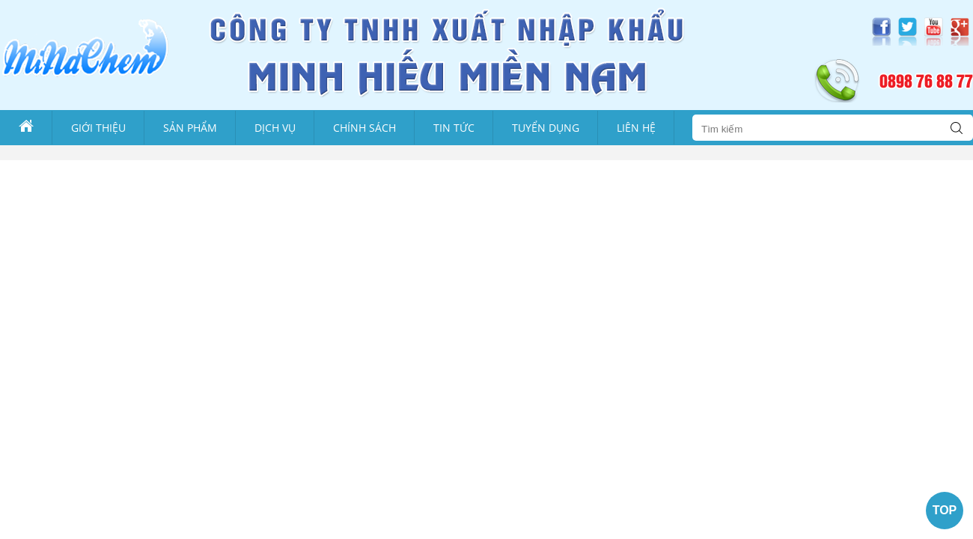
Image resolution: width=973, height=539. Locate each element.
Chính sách (364, 128)
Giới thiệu (98, 128)
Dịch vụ (275, 128)
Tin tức (454, 128)
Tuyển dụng (545, 128)
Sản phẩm (190, 128)
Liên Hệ (636, 128)
